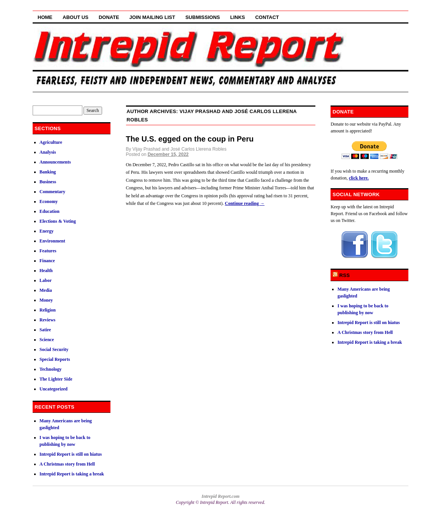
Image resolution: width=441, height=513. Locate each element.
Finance (47, 260)
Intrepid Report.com (220, 496)
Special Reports (54, 359)
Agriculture (50, 142)
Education (49, 211)
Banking (47, 172)
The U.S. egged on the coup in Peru (190, 139)
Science (46, 339)
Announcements (55, 162)
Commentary (52, 191)
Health (46, 270)
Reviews (47, 320)
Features (47, 250)
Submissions (202, 17)
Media (45, 290)
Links (237, 17)
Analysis (47, 152)
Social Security (53, 349)
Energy (46, 231)
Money (46, 300)
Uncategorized (53, 389)
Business (47, 181)
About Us (75, 17)
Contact (267, 17)
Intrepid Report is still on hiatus (70, 454)
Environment (52, 241)
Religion (47, 310)
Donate (109, 17)
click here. (359, 178)
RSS (344, 275)
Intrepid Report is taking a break (71, 474)
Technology (50, 369)
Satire (45, 329)
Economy (48, 201)
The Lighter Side (55, 379)
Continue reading (244, 203)
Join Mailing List (152, 17)
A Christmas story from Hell (67, 464)
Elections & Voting (57, 221)
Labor (45, 280)
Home (45, 17)
